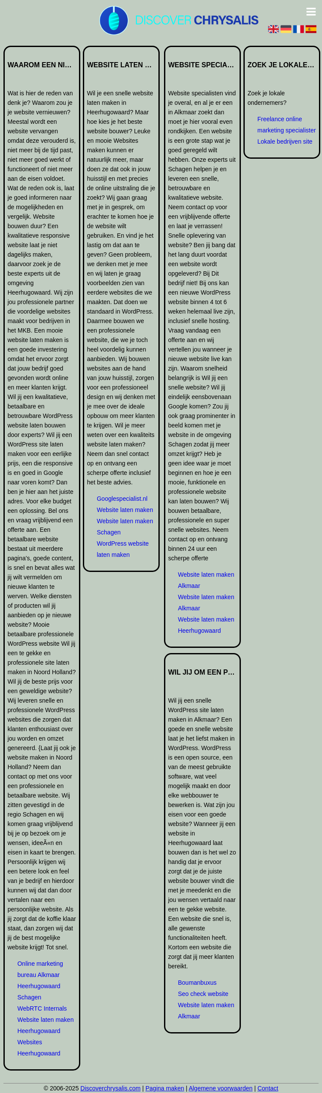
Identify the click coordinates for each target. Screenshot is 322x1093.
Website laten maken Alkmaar (206, 580)
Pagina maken (164, 1088)
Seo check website (203, 993)
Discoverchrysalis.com (110, 1088)
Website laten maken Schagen (125, 527)
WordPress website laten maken (122, 549)
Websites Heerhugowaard (38, 1048)
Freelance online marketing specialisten (287, 125)
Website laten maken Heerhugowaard (45, 1025)
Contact (267, 1088)
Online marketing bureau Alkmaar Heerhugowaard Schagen (40, 980)
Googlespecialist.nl (122, 498)
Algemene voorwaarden (221, 1088)
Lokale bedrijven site (285, 141)
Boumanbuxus (197, 982)
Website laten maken (125, 509)
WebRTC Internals (42, 1008)
